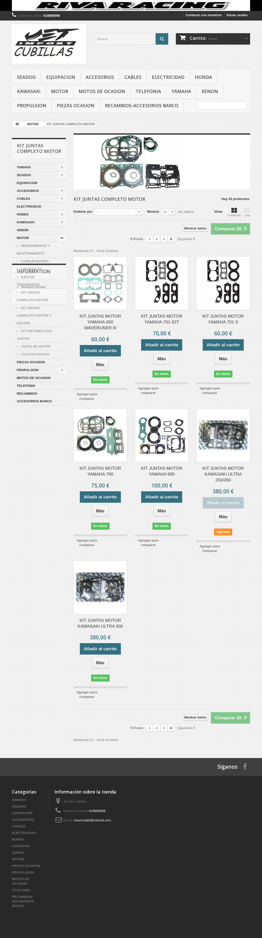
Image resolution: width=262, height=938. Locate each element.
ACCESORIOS (100, 77)
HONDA (203, 77)
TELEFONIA (148, 91)
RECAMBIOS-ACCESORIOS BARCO (141, 105)
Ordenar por (82, 211)
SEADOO (26, 77)
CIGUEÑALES (31, 269)
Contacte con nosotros (204, 15)
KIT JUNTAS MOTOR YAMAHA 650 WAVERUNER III (100, 322)
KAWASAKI (29, 91)
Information (33, 421)
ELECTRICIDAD (168, 77)
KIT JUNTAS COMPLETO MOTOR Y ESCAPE (34, 315)
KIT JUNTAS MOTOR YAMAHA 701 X (223, 319)
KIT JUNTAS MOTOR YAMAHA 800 (161, 471)
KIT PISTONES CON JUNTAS (34, 334)
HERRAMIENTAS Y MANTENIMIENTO (33, 249)
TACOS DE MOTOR (35, 346)
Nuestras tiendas (33, 434)
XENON (209, 91)
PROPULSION (31, 105)
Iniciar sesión (237, 15)
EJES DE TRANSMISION (28, 280)
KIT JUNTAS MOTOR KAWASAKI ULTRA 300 (100, 623)
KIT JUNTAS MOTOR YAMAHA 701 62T (161, 319)
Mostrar (153, 211)
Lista (247, 212)
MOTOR (59, 91)
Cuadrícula (234, 212)
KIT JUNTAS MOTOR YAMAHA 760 (100, 471)
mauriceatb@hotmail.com (92, 820)
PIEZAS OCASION (76, 105)
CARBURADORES (34, 261)
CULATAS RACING (34, 354)
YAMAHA (181, 91)
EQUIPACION (60, 77)
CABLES (132, 77)
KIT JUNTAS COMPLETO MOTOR (32, 296)
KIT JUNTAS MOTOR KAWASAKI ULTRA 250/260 (223, 474)
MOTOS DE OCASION (102, 91)
